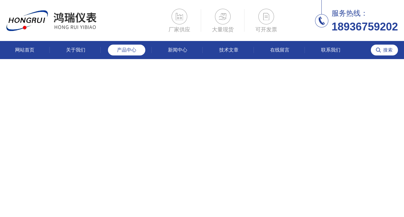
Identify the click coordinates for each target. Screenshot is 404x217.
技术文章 (228, 49)
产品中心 (126, 49)
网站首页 (24, 49)
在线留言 (279, 49)
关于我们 (75, 49)
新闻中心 (177, 49)
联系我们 (330, 49)
